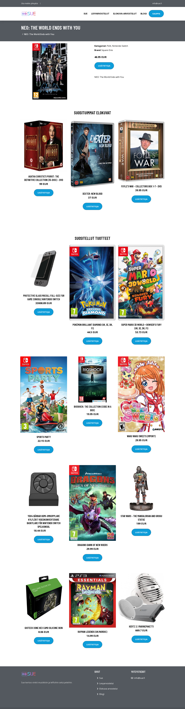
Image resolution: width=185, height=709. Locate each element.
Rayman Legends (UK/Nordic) (92, 631)
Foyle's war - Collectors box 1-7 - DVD (141, 186)
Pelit (109, 45)
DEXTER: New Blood (92, 193)
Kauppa (156, 13)
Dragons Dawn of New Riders (92, 544)
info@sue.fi (157, 3)
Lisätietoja (104, 65)
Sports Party (44, 436)
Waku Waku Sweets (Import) (141, 436)
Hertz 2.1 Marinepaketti (141, 626)
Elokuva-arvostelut (125, 13)
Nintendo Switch (120, 45)
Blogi (144, 13)
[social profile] (40, 3)
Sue (85, 13)
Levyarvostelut (100, 13)
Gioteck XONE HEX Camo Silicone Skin (44, 627)
